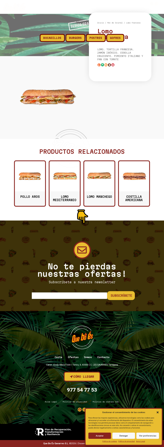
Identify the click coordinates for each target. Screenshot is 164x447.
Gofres (115, 37)
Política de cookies (109, 441)
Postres (95, 37)
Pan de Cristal (115, 73)
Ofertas (117, 10)
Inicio (100, 73)
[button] (157, 412)
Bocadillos (52, 37)
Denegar (123, 436)
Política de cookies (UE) (106, 402)
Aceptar (100, 436)
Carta (101, 10)
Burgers (75, 37)
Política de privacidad (126, 441)
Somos (133, 10)
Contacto (151, 10)
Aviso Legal (140, 441)
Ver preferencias (147, 436)
